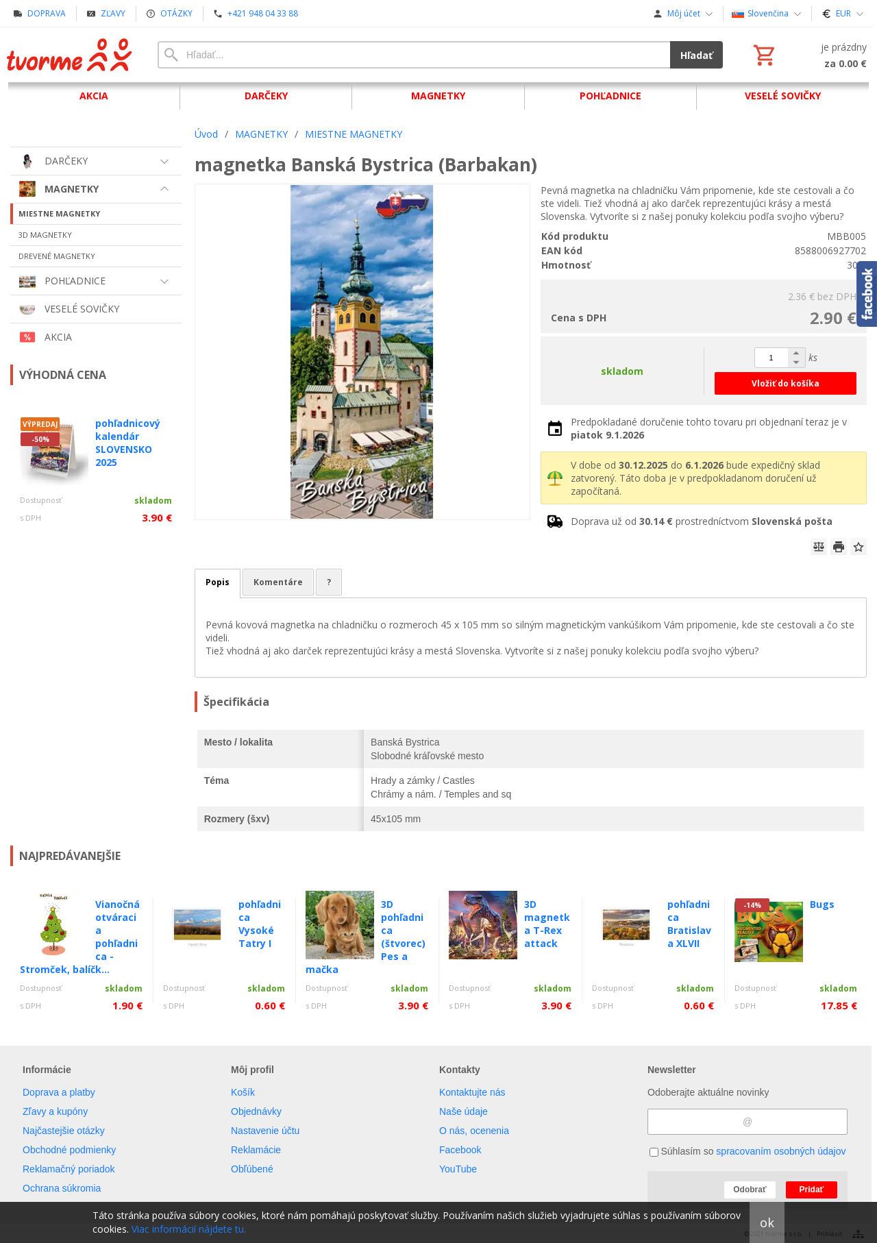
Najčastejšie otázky (64, 1130)
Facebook (460, 1149)
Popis (218, 582)
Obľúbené (252, 1169)
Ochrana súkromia (62, 1188)
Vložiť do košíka (785, 383)
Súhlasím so (748, 1151)
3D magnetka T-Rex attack (547, 924)
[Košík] (808, 54)
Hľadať (696, 55)
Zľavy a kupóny (55, 1111)
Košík (243, 1092)
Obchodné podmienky (69, 1149)
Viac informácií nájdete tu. (189, 1228)
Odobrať (749, 1189)
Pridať (812, 1189)
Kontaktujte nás (472, 1092)
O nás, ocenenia (474, 1130)
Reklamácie (256, 1149)
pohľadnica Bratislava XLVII (689, 924)
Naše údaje (463, 1111)
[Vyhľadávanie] (414, 55)
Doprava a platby (59, 1092)
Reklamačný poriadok (69, 1169)
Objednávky (256, 1111)
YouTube (458, 1169)
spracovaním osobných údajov (780, 1151)
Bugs (822, 904)
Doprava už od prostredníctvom (701, 521)
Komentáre (278, 582)
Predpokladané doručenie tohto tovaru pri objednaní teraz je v (709, 428)
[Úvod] (70, 54)
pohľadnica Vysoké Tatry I (259, 924)
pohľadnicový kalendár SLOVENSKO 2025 (127, 443)
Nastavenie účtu (265, 1130)
